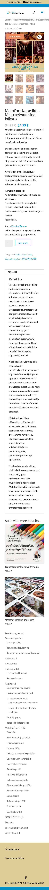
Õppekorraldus (12, 849)
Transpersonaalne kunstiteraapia (23, 653)
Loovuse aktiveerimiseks (19, 758)
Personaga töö (14, 769)
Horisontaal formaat (17, 673)
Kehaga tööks (13, 748)
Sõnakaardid (13, 795)
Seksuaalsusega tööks (13, 259)
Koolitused (10, 683)
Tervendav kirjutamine (18, 647)
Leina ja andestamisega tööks (21, 753)
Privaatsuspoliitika (14, 858)
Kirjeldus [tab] (12, 271)
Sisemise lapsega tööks (18, 790)
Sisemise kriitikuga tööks (19, 785)
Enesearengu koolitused (18, 687)
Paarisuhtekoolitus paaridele (23, 702)
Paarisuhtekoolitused (17, 698)
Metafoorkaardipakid (23, 19)
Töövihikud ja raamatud (16, 827)
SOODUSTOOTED (29, 259)
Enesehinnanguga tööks (18, 737)
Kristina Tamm (18, 226)
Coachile (11, 732)
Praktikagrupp (14, 717)
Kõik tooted (11, 663)
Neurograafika (14, 642)
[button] (39, 37)
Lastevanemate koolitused (20, 693)
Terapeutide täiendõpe (18, 722)
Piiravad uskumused (17, 774)
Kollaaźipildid (12, 669)
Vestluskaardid (14, 811)
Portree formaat (15, 678)
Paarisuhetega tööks (17, 764)
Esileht (8, 19)
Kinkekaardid (11, 658)
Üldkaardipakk (14, 806)
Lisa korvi (23, 242)
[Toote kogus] (9, 243)
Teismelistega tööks (16, 801)
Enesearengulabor (14, 638)
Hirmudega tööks (15, 742)
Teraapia (9, 822)
